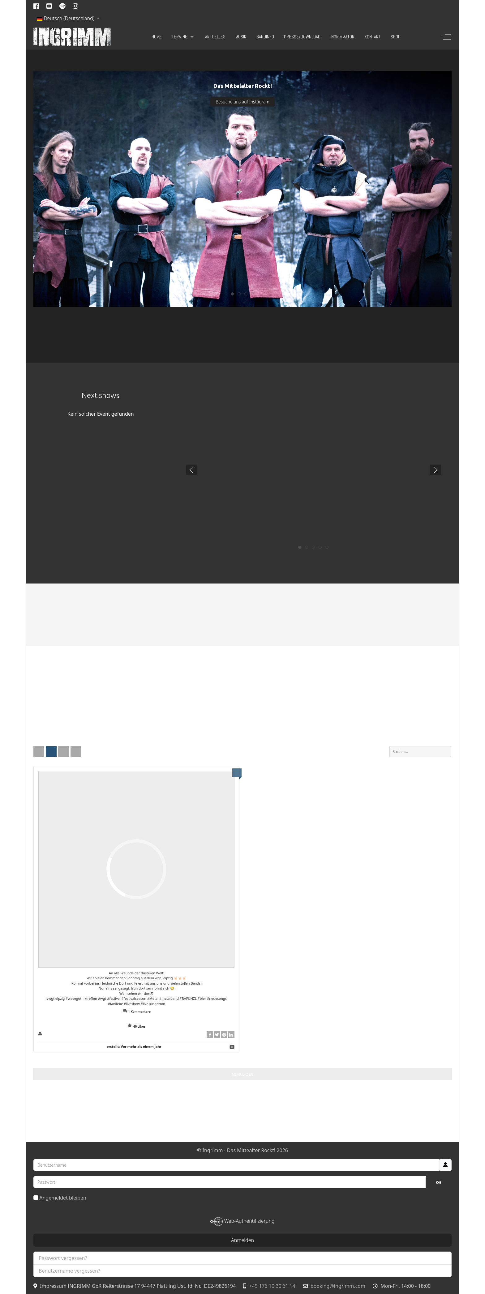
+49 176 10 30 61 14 (272, 1286)
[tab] (232, 293)
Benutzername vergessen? (69, 1270)
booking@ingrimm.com (338, 1286)
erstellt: (134, 1046)
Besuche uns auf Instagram (242, 102)
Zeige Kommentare (136, 1018)
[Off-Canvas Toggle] (446, 37)
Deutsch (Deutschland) (66, 18)
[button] (191, 470)
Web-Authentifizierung (242, 1221)
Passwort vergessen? (63, 1258)
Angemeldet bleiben (59, 1197)
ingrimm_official (58, 1033)
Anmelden (242, 1240)
